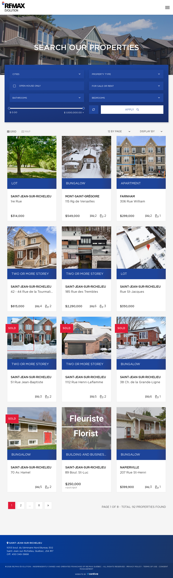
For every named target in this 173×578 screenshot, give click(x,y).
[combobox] (47, 74)
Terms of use (150, 567)
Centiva (92, 574)
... (30, 505)
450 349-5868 (20, 554)
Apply (132, 109)
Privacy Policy (134, 567)
